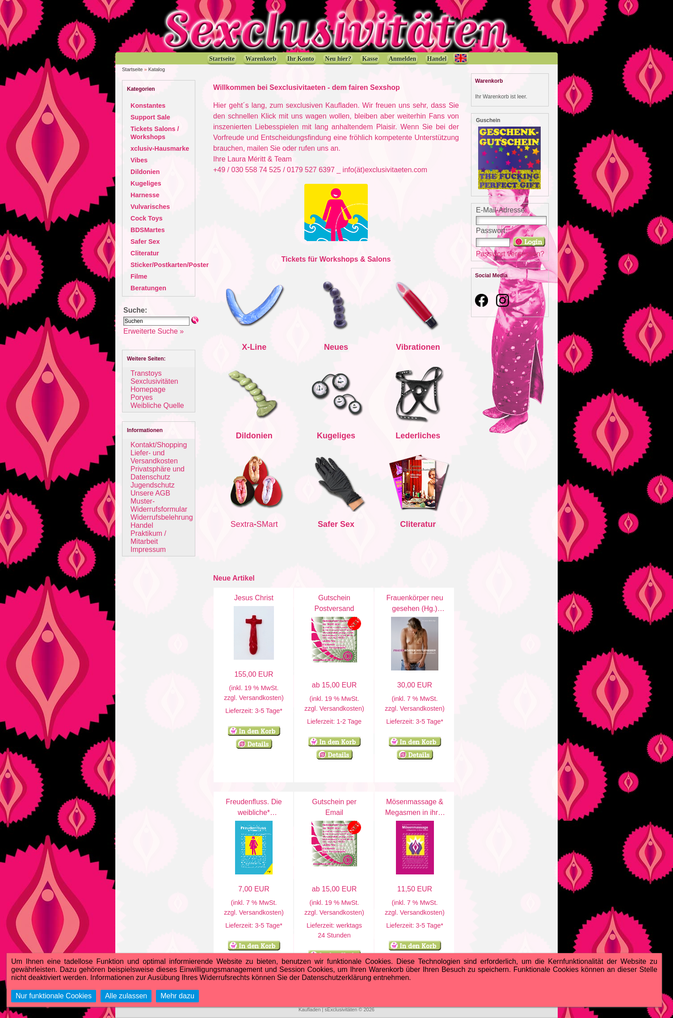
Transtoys (146, 373)
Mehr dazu (177, 996)
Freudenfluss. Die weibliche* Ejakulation (254, 812)
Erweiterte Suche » (153, 331)
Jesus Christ (253, 598)
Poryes (141, 397)
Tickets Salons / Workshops (154, 132)
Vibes (138, 160)
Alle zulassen (126, 996)
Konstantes (147, 105)
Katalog (156, 69)
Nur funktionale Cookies (54, 996)
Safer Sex (145, 241)
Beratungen (148, 288)
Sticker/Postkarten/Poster (169, 264)
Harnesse (145, 195)
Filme (138, 276)
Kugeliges (145, 183)
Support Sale (150, 117)
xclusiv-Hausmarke (159, 148)
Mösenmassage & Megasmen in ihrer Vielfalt (415, 812)
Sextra (242, 524)
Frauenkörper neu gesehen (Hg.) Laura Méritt (414, 608)
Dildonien (145, 171)
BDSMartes (147, 229)
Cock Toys (146, 218)
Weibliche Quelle (157, 405)
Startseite (132, 69)
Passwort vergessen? (510, 254)
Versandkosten (260, 697)
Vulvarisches (150, 206)
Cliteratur (144, 253)
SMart (267, 524)
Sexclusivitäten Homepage (154, 385)
